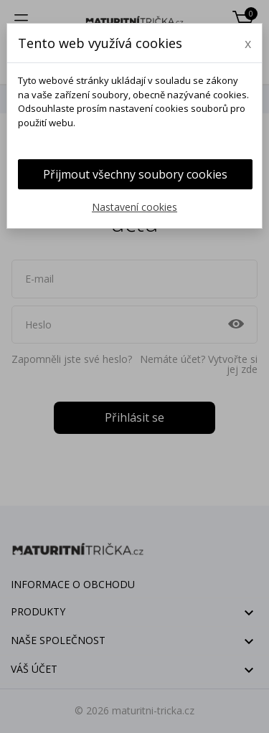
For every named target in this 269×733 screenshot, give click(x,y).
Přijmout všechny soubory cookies (135, 174)
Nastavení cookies (134, 207)
